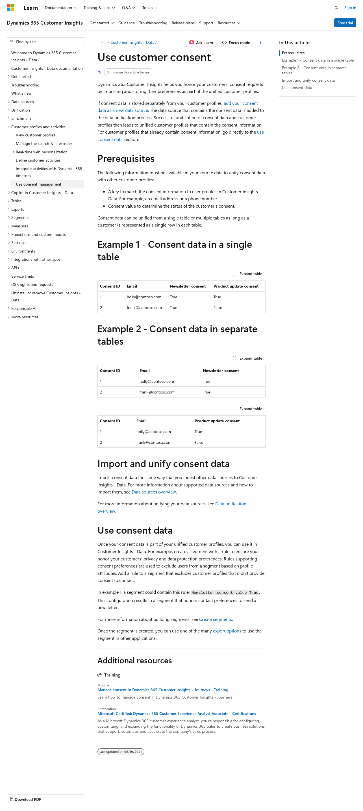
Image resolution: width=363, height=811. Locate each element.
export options (227, 631)
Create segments (215, 619)
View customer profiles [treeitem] (35, 135)
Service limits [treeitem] (22, 276)
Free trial (345, 22)
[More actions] (261, 42)
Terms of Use (151, 793)
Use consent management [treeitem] (38, 184)
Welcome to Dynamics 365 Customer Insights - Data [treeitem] (43, 56)
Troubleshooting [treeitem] (25, 85)
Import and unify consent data (308, 80)
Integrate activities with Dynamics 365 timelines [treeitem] (49, 172)
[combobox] (45, 41)
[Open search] (336, 8)
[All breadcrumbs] (102, 42)
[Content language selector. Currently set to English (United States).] (32, 780)
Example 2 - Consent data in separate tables (314, 70)
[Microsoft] (10, 7)
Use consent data (297, 87)
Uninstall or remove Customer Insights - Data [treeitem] (46, 296)
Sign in (350, 7)
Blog (77, 793)
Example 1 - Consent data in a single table (318, 60)
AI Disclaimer (18, 793)
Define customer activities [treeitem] (38, 160)
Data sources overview (154, 492)
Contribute (101, 793)
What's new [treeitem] (21, 93)
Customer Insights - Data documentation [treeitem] (47, 68)
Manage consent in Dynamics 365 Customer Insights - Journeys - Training (162, 689)
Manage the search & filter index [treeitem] (44, 143)
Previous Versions (51, 793)
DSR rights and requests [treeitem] (32, 284)
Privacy (123, 793)
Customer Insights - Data (132, 42)
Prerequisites (293, 52)
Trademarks (179, 793)
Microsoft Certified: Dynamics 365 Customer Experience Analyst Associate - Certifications (176, 713)
